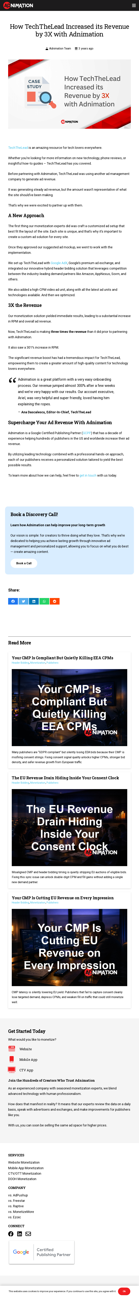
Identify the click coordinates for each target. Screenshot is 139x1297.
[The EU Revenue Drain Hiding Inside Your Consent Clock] (69, 830)
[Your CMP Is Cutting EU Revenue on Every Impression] (69, 950)
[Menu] (134, 5)
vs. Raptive (16, 1206)
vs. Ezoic (14, 1217)
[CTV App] (13, 1070)
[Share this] (13, 601)
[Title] (28, 1234)
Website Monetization (24, 1162)
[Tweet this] (23, 601)
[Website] (13, 1049)
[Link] (18, 5)
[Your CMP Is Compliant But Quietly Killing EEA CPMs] (69, 710)
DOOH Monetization (22, 1179)
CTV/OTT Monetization (24, 1173)
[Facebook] (11, 1234)
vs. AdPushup (18, 1195)
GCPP (87, 433)
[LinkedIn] (19, 1234)
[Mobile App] (13, 1059)
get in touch (87, 475)
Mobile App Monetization (26, 1168)
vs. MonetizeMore (21, 1212)
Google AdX (59, 263)
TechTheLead (18, 148)
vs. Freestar (16, 1201)
